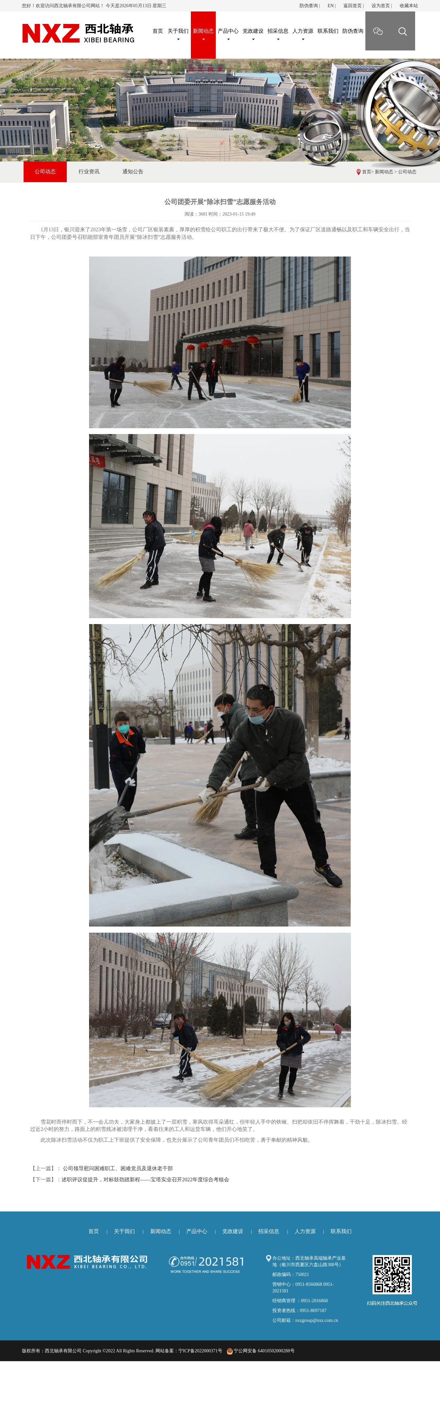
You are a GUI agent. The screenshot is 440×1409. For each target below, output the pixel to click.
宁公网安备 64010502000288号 (261, 1350)
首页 (366, 171)
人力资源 (302, 34)
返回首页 (352, 5)
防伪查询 (309, 5)
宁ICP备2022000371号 (200, 1350)
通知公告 (132, 171)
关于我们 (178, 34)
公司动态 (407, 171)
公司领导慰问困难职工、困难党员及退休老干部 (117, 1168)
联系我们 (328, 31)
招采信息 (277, 34)
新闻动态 (203, 34)
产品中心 (228, 34)
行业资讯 (89, 171)
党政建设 (253, 34)
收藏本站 (409, 5)
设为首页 (381, 5)
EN (331, 5)
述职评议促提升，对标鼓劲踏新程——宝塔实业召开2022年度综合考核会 (145, 1179)
